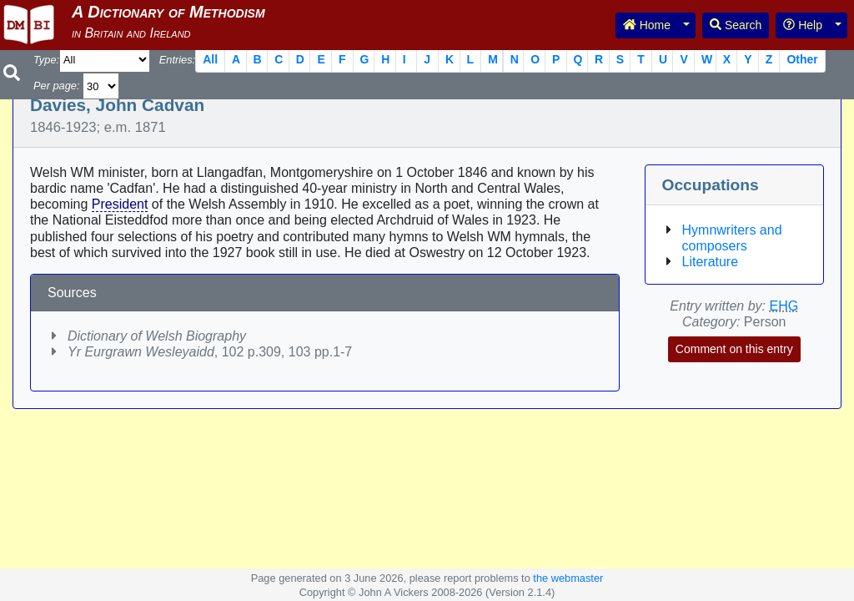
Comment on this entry (734, 349)
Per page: (56, 85)
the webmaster (568, 578)
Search (735, 25)
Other (801, 59)
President (120, 204)
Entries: (177, 59)
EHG (783, 306)
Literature (710, 262)
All (210, 59)
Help (802, 25)
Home (647, 25)
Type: (46, 59)
